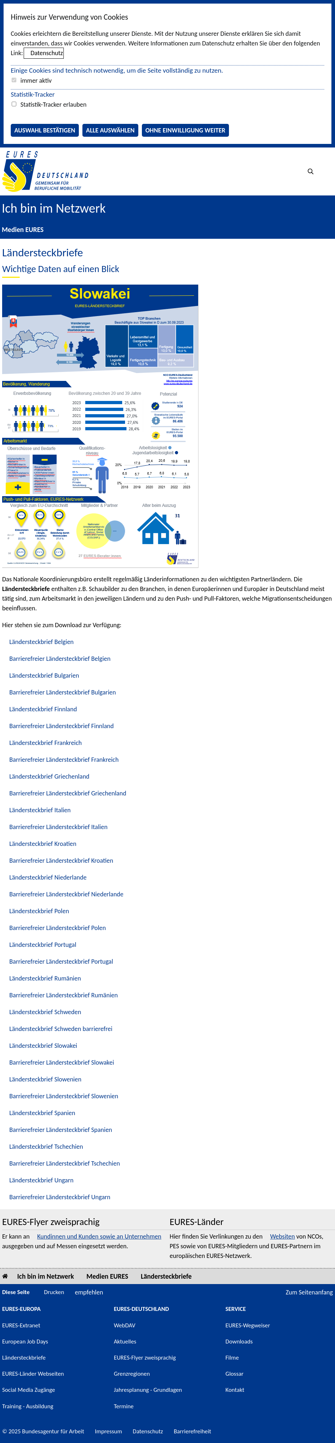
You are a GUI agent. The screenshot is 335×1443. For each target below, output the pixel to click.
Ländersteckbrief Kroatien (42, 844)
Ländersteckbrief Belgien (41, 642)
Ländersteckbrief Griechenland (49, 776)
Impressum (108, 1431)
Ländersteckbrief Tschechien (46, 1147)
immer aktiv (36, 80)
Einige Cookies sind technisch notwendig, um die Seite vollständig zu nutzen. (117, 70)
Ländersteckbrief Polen (39, 911)
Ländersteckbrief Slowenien (45, 1079)
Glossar (234, 1373)
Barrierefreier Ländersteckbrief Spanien (60, 1130)
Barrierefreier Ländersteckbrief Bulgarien (62, 692)
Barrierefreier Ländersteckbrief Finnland (61, 726)
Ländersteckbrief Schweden (45, 1012)
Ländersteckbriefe (166, 1276)
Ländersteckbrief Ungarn (41, 1180)
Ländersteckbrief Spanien (42, 1113)
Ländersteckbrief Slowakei (43, 1046)
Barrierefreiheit (192, 1431)
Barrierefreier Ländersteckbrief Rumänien (63, 995)
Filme (232, 1357)
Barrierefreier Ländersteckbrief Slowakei (61, 1062)
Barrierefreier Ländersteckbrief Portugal (61, 961)
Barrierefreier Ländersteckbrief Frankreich (64, 760)
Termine (124, 1406)
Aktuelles (125, 1341)
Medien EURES (23, 230)
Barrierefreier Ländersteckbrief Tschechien (64, 1163)
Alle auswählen (110, 130)
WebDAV (124, 1325)
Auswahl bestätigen (44, 130)
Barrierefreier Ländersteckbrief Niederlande (66, 894)
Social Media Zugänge (28, 1390)
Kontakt (234, 1390)
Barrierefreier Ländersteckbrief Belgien (59, 659)
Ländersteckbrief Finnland (43, 709)
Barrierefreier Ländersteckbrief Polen (57, 928)
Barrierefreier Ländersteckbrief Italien (58, 827)
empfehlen (89, 1292)
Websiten (282, 1236)
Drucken (54, 1292)
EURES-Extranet (21, 1325)
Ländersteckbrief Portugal (42, 945)
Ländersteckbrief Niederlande (48, 877)
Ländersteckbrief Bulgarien (44, 675)
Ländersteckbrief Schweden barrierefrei (61, 1029)
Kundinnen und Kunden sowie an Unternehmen (99, 1236)
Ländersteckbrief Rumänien (45, 978)
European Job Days (25, 1341)
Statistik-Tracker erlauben (53, 104)
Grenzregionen (132, 1373)
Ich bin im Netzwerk (54, 208)
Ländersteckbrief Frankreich (45, 743)
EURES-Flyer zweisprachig (145, 1357)
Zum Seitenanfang (309, 1292)
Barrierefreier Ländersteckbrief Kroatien (61, 861)
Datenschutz (46, 53)
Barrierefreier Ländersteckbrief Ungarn (59, 1197)
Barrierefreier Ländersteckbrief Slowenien (63, 1096)
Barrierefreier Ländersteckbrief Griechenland (67, 793)
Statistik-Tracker (33, 94)
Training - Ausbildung (27, 1406)
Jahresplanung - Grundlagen (148, 1390)
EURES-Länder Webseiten (33, 1373)
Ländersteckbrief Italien (40, 810)
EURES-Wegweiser (247, 1325)
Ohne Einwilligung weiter (185, 130)
